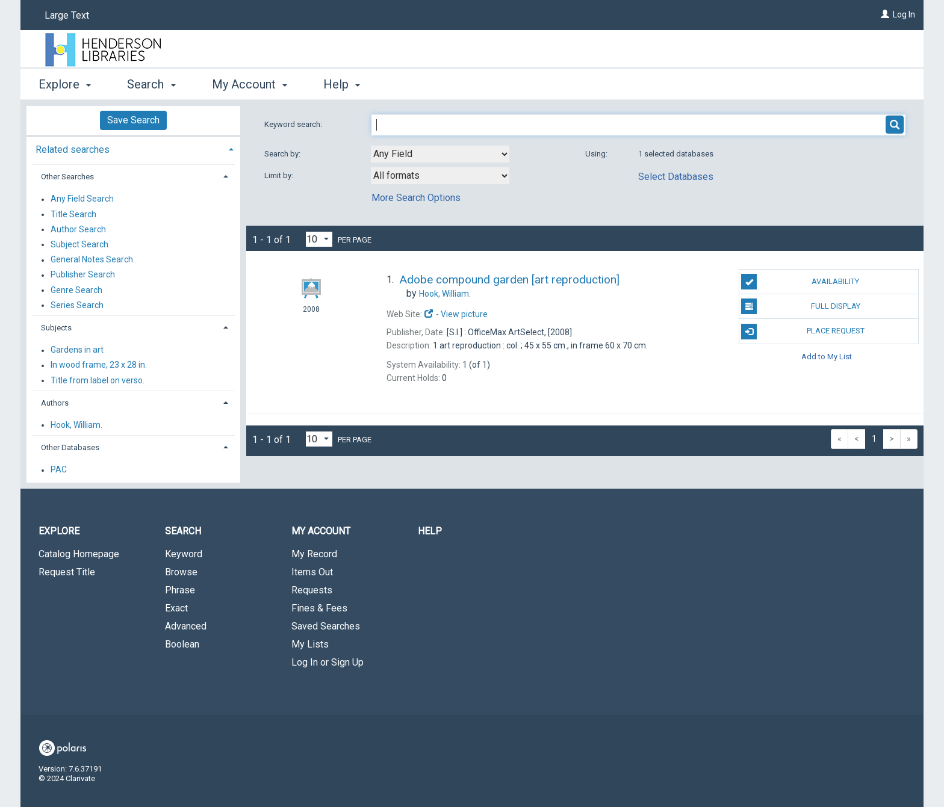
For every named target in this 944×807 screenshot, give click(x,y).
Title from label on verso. (97, 380)
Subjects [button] (56, 327)
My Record (314, 554)
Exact (176, 608)
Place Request (802, 331)
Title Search (73, 214)
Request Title (67, 572)
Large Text (67, 15)
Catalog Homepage (79, 554)
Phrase (180, 590)
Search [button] (151, 84)
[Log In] (885, 14)
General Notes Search (92, 260)
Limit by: (279, 175)
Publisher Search (83, 275)
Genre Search (76, 290)
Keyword (183, 554)
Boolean (182, 644)
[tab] (133, 148)
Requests (311, 590)
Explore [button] (65, 84)
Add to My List (826, 356)
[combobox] (440, 154)
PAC (59, 470)
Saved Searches (325, 626)
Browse (181, 572)
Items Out (312, 572)
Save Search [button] (133, 120)
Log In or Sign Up (327, 662)
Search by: (283, 153)
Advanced (185, 626)
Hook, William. (76, 425)
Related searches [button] (73, 149)
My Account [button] (249, 84)
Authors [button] (55, 402)
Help (430, 531)
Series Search (77, 305)
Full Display (800, 306)
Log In (904, 14)
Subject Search (79, 244)
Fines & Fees (319, 608)
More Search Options (416, 197)
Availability (800, 281)
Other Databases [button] (70, 447)
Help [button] (341, 84)
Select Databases (675, 176)
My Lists (310, 644)
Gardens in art (77, 350)
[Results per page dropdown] (319, 239)
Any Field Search (82, 199)
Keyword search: (294, 124)
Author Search (78, 229)
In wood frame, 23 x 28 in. (99, 365)
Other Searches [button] (67, 176)
